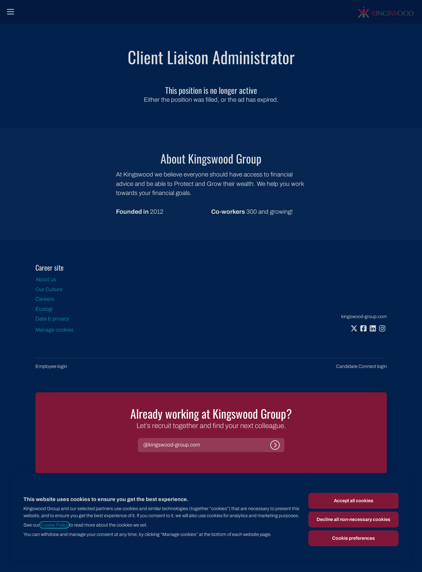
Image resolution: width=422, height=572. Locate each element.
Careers (44, 299)
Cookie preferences (353, 538)
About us (45, 279)
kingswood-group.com (364, 316)
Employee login (51, 366)
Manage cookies (54, 330)
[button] (171, 445)
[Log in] (275, 445)
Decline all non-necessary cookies (353, 519)
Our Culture (48, 289)
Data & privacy (52, 319)
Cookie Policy (54, 524)
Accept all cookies (353, 500)
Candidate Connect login (361, 366)
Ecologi (44, 309)
